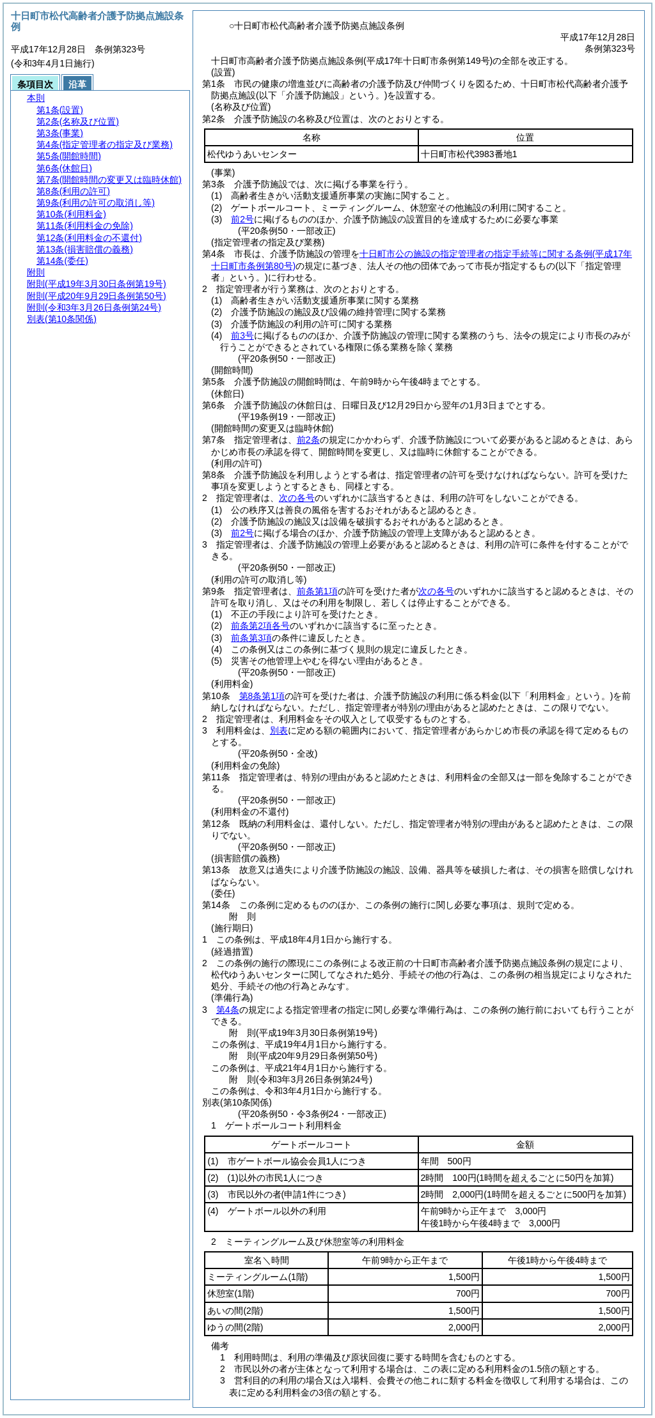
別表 (279, 730)
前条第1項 (317, 591)
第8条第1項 (262, 696)
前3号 (242, 335)
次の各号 (297, 498)
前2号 (242, 219)
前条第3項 (251, 638)
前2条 (308, 440)
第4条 (227, 1010)
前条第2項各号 (260, 625)
